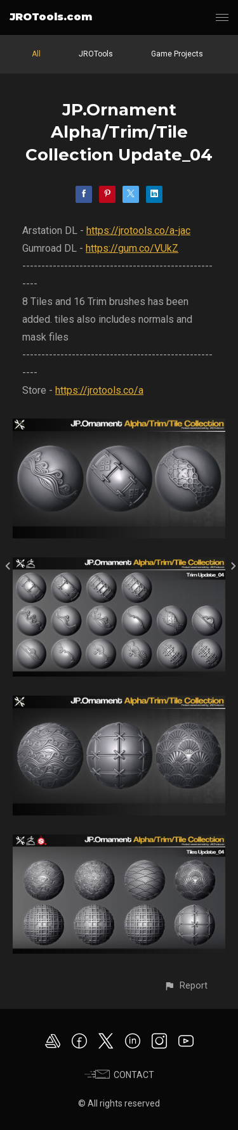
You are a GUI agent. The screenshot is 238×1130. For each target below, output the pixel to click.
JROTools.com (51, 17)
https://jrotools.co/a (99, 390)
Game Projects (177, 53)
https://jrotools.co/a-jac (138, 230)
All (36, 53)
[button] (186, 986)
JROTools (96, 53)
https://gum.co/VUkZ (132, 248)
